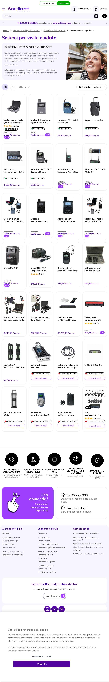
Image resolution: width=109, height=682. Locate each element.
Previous (3, 23)
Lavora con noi (8, 548)
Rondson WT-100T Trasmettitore (41, 170)
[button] (12, 528)
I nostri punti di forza (11, 537)
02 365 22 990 (74, 495)
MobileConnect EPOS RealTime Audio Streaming (66, 318)
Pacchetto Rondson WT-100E (14, 170)
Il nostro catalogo (10, 541)
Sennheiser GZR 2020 (12, 413)
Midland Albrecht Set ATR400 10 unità (94, 220)
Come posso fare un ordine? (85, 534)
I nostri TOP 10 (44, 569)
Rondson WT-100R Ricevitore (68, 121)
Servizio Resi (43, 537)
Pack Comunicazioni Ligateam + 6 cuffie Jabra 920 (95, 413)
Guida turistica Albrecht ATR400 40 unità (13, 220)
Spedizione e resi (45, 555)
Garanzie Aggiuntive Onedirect (51, 548)
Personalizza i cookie (42, 656)
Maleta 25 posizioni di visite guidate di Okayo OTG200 (14, 318)
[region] (54, 647)
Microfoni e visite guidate (54, 30)
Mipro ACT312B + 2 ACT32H (95, 170)
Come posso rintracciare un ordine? (88, 553)
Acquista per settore (47, 572)
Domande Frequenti (46, 562)
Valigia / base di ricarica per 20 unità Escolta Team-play (93, 269)
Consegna (42, 534)
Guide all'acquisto (45, 565)
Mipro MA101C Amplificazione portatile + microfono (38, 269)
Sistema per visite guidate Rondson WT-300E (13, 121)
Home (6, 30)
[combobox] (51, 16)
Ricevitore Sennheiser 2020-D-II (40, 413)
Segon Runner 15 (94, 120)
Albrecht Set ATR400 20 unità (66, 220)
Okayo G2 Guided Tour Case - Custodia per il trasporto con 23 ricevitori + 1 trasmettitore (40, 318)
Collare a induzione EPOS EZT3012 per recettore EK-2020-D (68, 366)
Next (106, 23)
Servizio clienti (75, 508)
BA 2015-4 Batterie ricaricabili (14, 366)
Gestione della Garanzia (48, 544)
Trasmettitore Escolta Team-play (67, 269)
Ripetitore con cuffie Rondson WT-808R (65, 413)
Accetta (42, 664)
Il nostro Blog (8, 544)
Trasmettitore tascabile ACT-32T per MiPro (68, 170)
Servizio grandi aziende (12, 551)
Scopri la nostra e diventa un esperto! (54, 23)
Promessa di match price (13, 555)
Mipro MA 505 (11, 268)
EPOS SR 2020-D (93, 365)
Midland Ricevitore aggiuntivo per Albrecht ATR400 (40, 121)
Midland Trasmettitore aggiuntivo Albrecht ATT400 (40, 220)
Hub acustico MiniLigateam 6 (93, 318)
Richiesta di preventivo (47, 551)
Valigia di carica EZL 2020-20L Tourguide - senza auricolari (40, 366)
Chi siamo (6, 534)
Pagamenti (42, 558)
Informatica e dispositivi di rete (26, 30)
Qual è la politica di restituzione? (87, 543)
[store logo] (19, 9)
